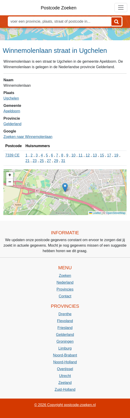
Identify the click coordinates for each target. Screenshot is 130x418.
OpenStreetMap (115, 213)
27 (49, 161)
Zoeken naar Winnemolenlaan (27, 137)
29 (56, 161)
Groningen (65, 341)
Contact (65, 296)
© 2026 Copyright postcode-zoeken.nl (65, 405)
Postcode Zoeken (59, 7)
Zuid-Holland (65, 389)
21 (27, 161)
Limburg (65, 348)
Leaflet (95, 213)
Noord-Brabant (65, 355)
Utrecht (65, 376)
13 (95, 155)
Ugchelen (11, 98)
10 (73, 155)
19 (116, 155)
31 (63, 161)
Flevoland (65, 321)
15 (102, 155)
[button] (65, 187)
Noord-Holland (65, 362)
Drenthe (65, 314)
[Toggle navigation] (120, 7)
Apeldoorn (11, 111)
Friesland (65, 328)
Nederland (65, 282)
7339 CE (12, 155)
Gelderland (12, 124)
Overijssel (65, 369)
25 (42, 161)
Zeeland (65, 383)
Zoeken (65, 276)
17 (109, 155)
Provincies (65, 289)
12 (88, 155)
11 (80, 155)
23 (35, 161)
